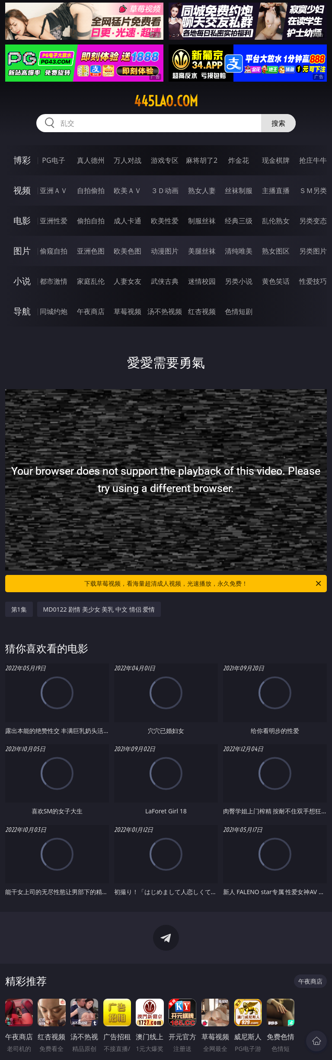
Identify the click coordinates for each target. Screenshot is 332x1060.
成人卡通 (127, 220)
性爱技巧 (313, 281)
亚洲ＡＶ (53, 190)
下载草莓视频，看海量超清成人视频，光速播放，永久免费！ (203, 583)
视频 (22, 190)
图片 (22, 251)
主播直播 (276, 190)
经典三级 (238, 220)
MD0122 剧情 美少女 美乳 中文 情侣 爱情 (99, 609)
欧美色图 (127, 251)
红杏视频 (202, 311)
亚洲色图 (91, 251)
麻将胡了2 (201, 160)
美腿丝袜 (202, 251)
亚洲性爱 (53, 220)
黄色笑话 (276, 281)
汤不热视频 (164, 311)
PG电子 (53, 160)
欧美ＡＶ (127, 190)
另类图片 (313, 251)
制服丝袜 (202, 220)
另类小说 (238, 281)
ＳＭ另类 (313, 190)
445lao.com (166, 101)
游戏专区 (165, 160)
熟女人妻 (202, 190)
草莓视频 (127, 311)
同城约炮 (53, 311)
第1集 (19, 609)
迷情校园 (202, 281)
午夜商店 (91, 311)
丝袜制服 (238, 190)
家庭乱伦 (91, 281)
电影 (22, 220)
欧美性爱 (165, 220)
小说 (22, 281)
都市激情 (53, 281)
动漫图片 (165, 251)
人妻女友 (127, 281)
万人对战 (127, 160)
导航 (22, 311)
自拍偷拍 (91, 190)
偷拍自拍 (91, 220)
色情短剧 (238, 311)
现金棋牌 (276, 160)
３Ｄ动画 (165, 190)
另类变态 (313, 220)
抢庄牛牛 (313, 160)
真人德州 (91, 160)
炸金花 (238, 160)
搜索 (278, 123)
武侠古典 (165, 281)
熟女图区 (276, 251)
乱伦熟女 (276, 220)
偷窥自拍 (53, 251)
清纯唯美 (238, 251)
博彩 (22, 160)
